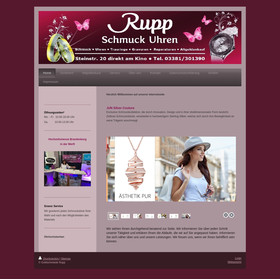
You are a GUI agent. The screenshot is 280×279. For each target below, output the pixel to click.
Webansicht (234, 262)
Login (238, 258)
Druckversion (49, 258)
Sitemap (66, 258)
